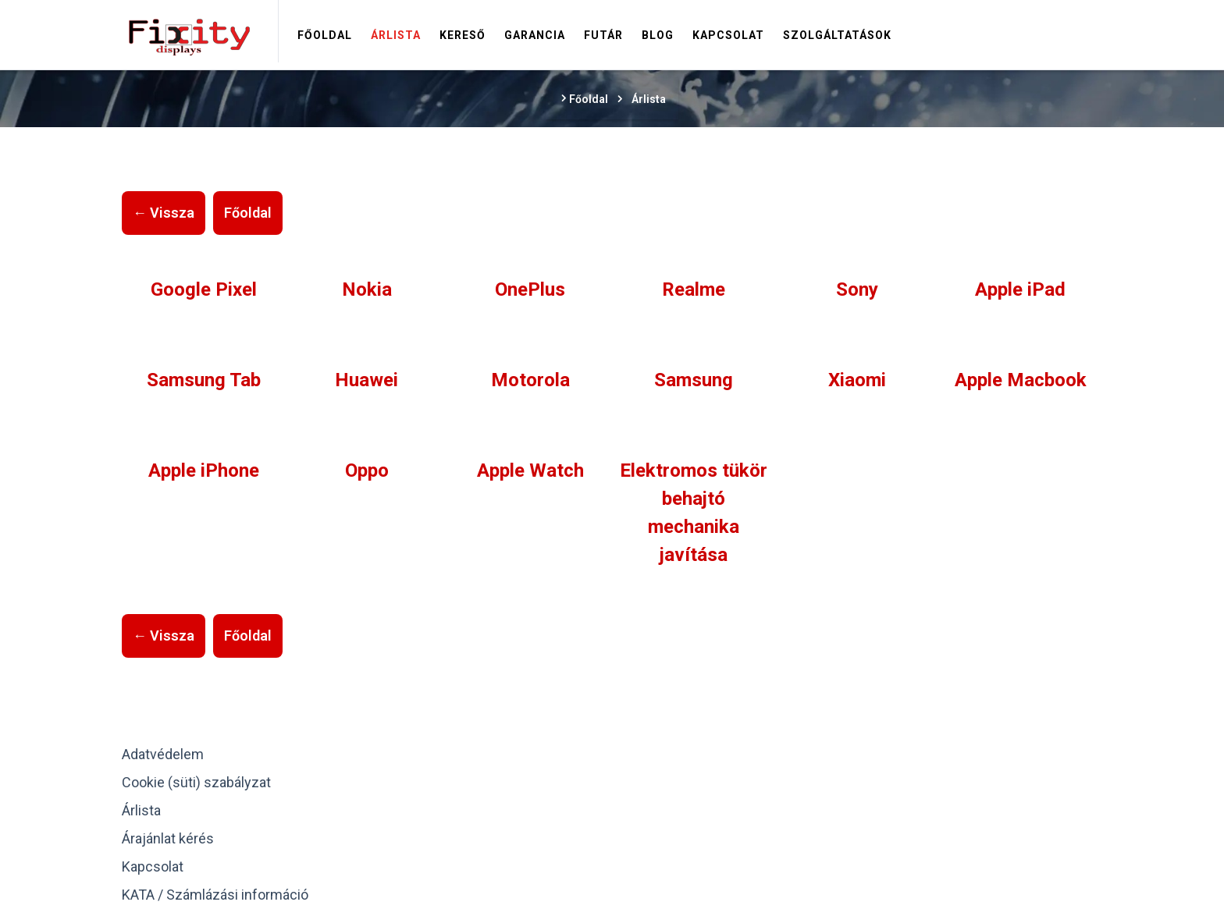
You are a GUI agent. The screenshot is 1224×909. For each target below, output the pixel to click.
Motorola (530, 380)
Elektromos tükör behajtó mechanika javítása (693, 513)
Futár (603, 35)
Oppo (367, 470)
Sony (857, 289)
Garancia (534, 35)
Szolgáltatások (837, 35)
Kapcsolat (728, 35)
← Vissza (163, 212)
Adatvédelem (163, 754)
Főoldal (324, 35)
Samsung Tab (204, 380)
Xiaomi (857, 380)
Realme (693, 289)
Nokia (367, 289)
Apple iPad (1020, 289)
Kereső (462, 35)
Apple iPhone (203, 470)
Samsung (693, 380)
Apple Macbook (1021, 380)
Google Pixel (204, 289)
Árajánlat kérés (168, 838)
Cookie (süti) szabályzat (196, 782)
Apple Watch (530, 470)
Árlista (396, 35)
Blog (658, 35)
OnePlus (530, 289)
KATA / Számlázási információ (215, 894)
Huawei (366, 380)
